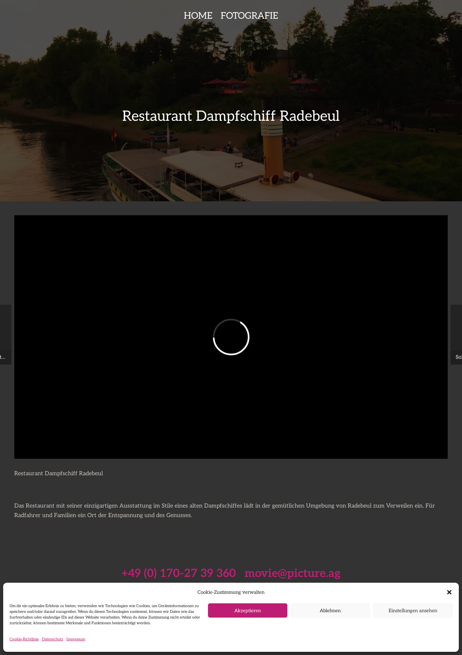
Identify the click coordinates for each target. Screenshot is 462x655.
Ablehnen (330, 610)
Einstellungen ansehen (413, 610)
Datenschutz (52, 639)
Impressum (75, 639)
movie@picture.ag (292, 573)
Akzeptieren (247, 610)
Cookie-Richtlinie (24, 639)
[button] (449, 592)
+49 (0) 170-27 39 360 (178, 573)
